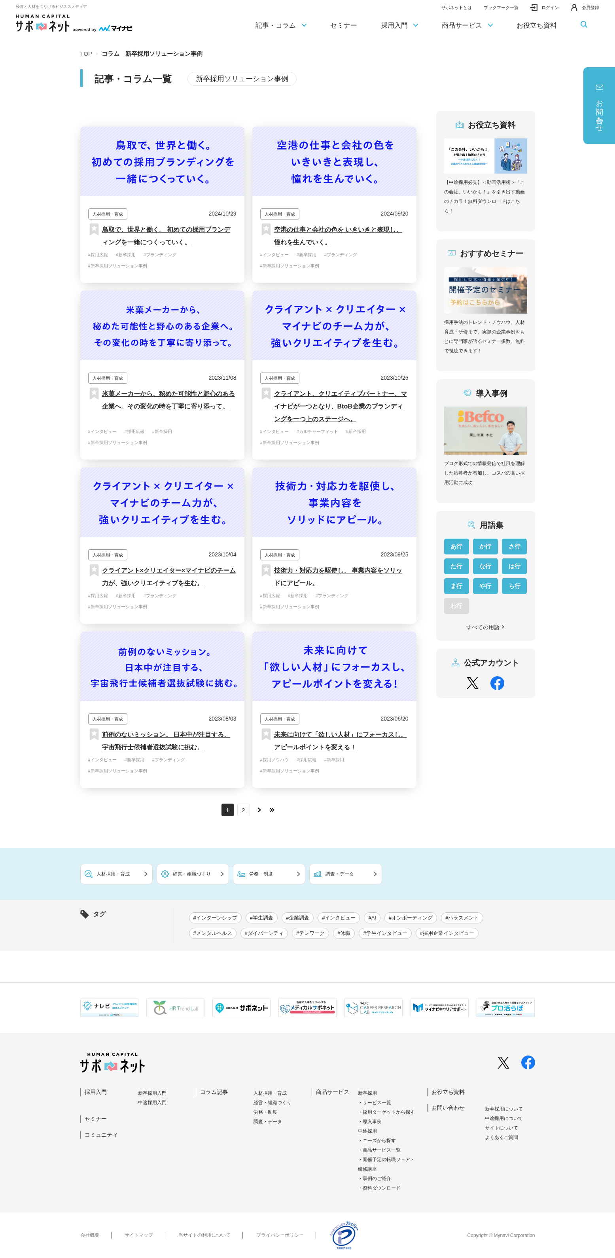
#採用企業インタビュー (447, 933)
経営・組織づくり (272, 1102)
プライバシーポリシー (280, 1235)
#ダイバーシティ (264, 933)
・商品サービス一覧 (379, 1150)
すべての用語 (485, 627)
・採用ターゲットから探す (386, 1112)
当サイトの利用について (204, 1235)
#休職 (343, 933)
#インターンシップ (215, 918)
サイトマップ (139, 1235)
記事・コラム (281, 25)
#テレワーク (310, 933)
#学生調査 (261, 918)
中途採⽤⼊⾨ (152, 1102)
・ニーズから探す (377, 1140)
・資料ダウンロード (379, 1188)
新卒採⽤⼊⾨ (152, 1093)
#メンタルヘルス (212, 933)
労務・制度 (265, 1112)
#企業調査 (297, 918)
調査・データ (268, 1121)
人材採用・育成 (270, 1093)
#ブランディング (160, 254)
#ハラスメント (462, 918)
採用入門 (399, 25)
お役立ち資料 (537, 25)
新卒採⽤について (504, 1109)
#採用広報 (98, 254)
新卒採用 (367, 1093)
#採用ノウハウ (274, 759)
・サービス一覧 (374, 1102)
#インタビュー (274, 254)
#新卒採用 (126, 254)
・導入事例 (370, 1121)
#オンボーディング (411, 918)
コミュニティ (101, 1134)
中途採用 (367, 1131)
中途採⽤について (504, 1118)
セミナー (343, 25)
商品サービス (467, 25)
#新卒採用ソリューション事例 (117, 265)
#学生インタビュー (385, 933)
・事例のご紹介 (374, 1178)
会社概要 (89, 1235)
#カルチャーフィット (317, 431)
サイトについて (501, 1128)
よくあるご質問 (501, 1137)
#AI (372, 918)
